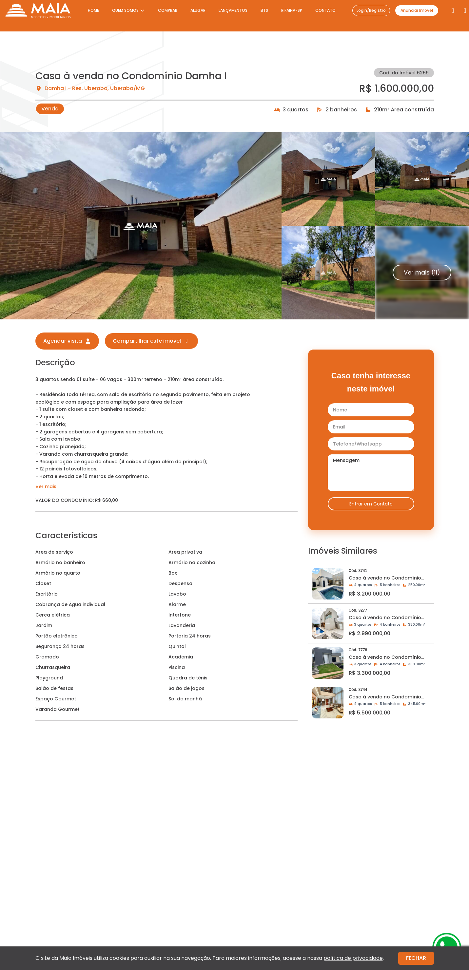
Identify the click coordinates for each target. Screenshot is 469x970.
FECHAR (416, 958)
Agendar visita (67, 341)
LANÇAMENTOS (233, 10)
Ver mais (45, 486)
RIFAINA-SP (291, 10)
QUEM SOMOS (128, 10)
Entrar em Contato (371, 504)
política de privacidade (353, 958)
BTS (264, 10)
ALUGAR (197, 10)
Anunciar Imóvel (417, 10)
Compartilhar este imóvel (151, 341)
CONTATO (325, 10)
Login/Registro (371, 10)
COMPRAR (167, 10)
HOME (93, 10)
